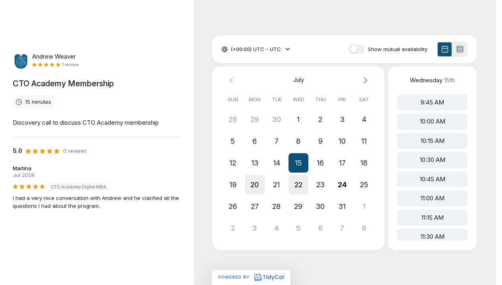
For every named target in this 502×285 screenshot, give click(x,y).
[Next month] (364, 80)
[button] (299, 163)
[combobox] (231, 49)
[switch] (357, 49)
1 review (70, 65)
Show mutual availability (397, 49)
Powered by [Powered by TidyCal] (251, 277)
